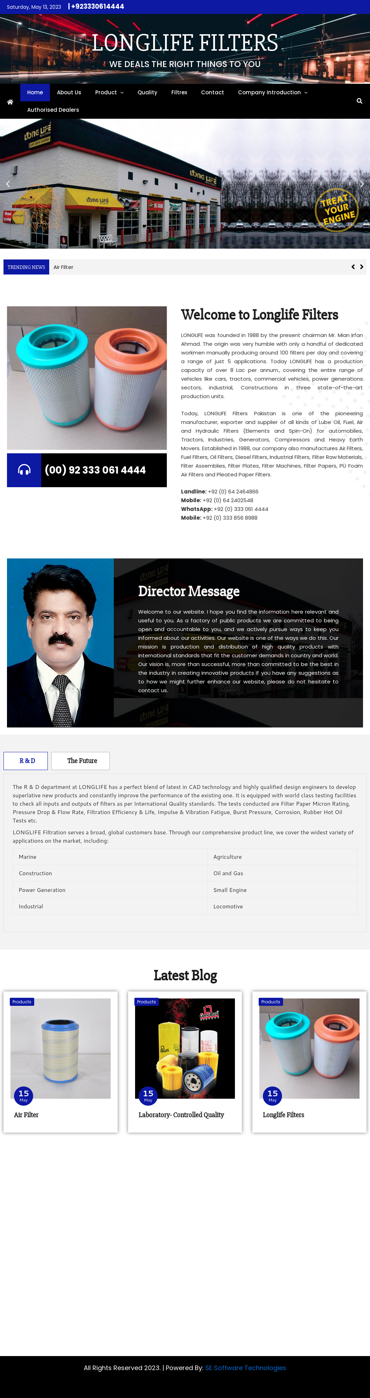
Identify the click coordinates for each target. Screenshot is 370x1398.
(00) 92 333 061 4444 (95, 470)
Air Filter (63, 267)
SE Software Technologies (245, 1367)
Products (22, 1002)
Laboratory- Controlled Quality (181, 1115)
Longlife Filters (185, 43)
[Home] (10, 102)
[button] (120, 92)
